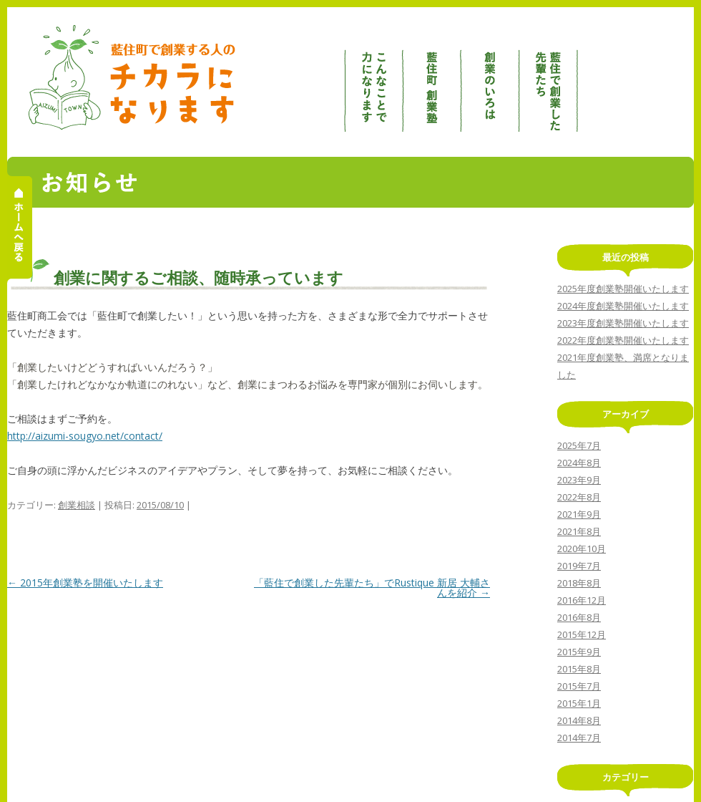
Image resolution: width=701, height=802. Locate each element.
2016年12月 (581, 600)
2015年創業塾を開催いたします (85, 582)
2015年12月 (581, 634)
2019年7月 (579, 565)
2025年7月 (579, 445)
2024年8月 (579, 462)
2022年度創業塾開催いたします (623, 340)
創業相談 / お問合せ (665, 78)
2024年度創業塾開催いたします (623, 305)
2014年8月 (579, 720)
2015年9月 (579, 651)
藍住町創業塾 (432, 78)
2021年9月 (579, 514)
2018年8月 (579, 582)
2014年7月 (579, 737)
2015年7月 (579, 686)
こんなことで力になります (373, 78)
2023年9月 (579, 479)
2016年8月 (579, 617)
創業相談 (76, 504)
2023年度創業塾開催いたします (623, 323)
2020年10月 (581, 548)
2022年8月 (579, 497)
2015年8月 (579, 668)
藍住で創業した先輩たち (549, 78)
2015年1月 (579, 703)
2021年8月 (579, 531)
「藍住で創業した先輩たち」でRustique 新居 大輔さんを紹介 (372, 587)
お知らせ (607, 78)
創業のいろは (491, 78)
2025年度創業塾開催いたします (623, 288)
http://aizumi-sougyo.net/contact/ (84, 436)
